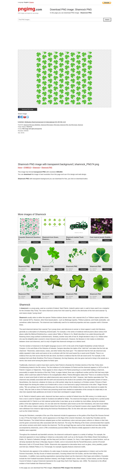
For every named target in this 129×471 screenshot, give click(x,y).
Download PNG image (27, 109)
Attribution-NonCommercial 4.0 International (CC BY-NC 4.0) (45, 122)
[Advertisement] (64, 36)
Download (35, 242)
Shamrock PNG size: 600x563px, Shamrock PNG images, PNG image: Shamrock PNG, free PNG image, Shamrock (53, 125)
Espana (31, 2)
